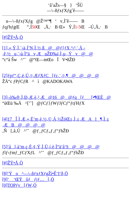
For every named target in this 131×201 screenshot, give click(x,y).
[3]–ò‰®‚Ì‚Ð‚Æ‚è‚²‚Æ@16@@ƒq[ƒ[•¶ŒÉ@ (56, 97)
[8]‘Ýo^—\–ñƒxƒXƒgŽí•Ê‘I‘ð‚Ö (35, 173)
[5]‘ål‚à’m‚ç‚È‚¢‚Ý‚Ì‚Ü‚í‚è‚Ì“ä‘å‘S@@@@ (51, 146)
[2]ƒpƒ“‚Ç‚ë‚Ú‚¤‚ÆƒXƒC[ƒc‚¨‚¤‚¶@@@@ (50, 75)
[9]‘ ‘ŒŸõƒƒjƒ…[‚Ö (28, 179)
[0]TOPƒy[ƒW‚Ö (19, 185)
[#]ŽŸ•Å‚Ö (12, 37)
